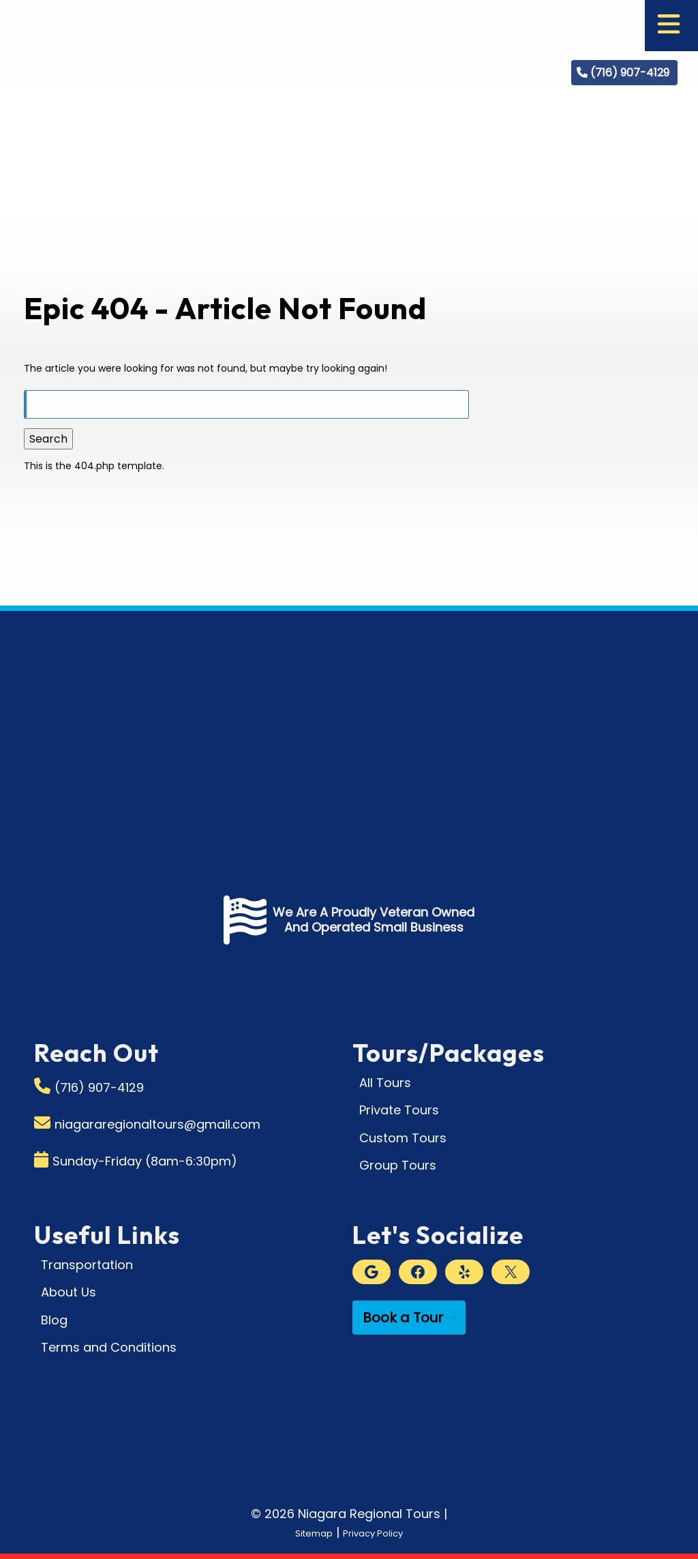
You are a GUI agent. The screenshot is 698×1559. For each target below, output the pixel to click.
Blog (54, 1319)
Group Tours (397, 1165)
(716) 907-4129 (629, 72)
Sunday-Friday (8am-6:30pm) (144, 1161)
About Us (68, 1292)
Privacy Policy (380, 1532)
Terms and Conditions (109, 1347)
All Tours (385, 1082)
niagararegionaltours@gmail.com (157, 1124)
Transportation (87, 1264)
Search (48, 439)
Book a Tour (403, 1317)
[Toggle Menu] (668, 25)
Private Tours (399, 1109)
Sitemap (303, 1532)
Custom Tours (402, 1137)
